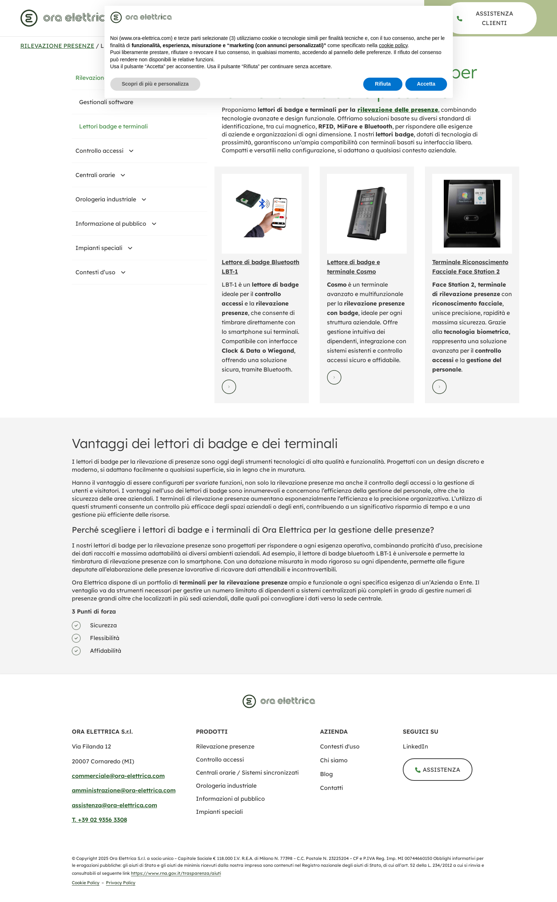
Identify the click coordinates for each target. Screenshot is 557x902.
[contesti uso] (361, 746)
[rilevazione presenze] (397, 109)
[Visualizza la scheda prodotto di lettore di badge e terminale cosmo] (367, 213)
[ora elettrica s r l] (444, 746)
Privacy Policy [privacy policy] (120, 882)
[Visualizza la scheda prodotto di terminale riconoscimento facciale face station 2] (472, 213)
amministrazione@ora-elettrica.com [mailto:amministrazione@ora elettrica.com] (124, 790)
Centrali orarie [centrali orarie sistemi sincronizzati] (103, 175)
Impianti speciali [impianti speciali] (107, 248)
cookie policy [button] (393, 45)
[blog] (361, 774)
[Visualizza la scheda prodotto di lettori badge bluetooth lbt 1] (261, 213)
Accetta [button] (426, 84)
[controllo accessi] (220, 759)
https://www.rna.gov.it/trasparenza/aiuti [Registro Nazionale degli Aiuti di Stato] (176, 873)
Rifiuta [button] (383, 84)
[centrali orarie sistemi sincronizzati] (247, 772)
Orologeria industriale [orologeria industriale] (113, 199)
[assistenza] (491, 18)
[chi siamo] (361, 760)
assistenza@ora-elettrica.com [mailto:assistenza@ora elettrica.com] (114, 805)
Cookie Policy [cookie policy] (85, 882)
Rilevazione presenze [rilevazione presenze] (57, 45)
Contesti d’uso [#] (103, 272)
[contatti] (361, 787)
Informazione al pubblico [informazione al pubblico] (119, 223)
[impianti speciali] (219, 811)
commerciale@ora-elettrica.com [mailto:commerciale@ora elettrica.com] (118, 775)
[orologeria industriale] (226, 785)
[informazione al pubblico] (230, 798)
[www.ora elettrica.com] (66, 18)
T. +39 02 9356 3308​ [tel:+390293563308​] (99, 819)
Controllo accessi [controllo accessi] (107, 150)
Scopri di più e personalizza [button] (155, 84)
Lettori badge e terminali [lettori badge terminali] (113, 126)
